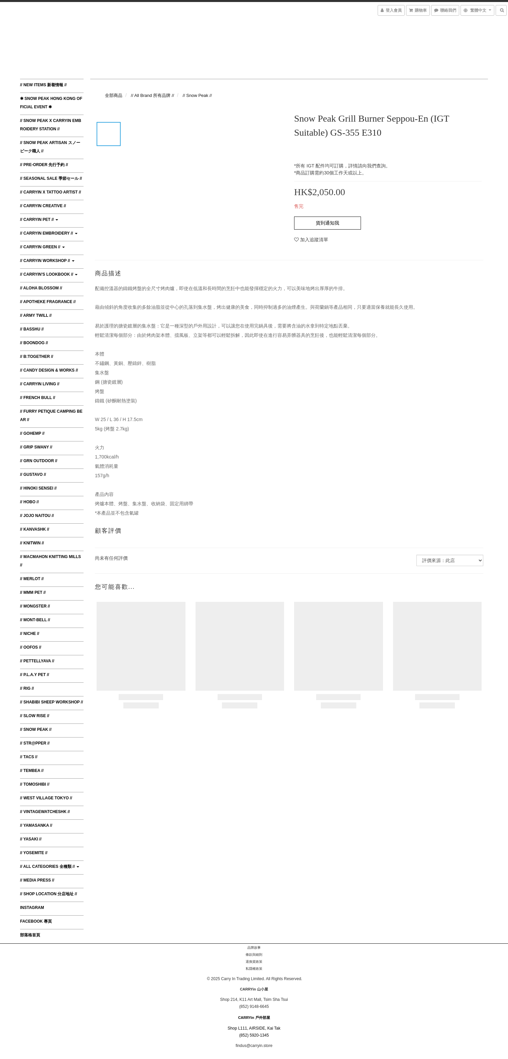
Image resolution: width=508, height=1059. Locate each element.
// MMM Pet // (33, 592)
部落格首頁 (30, 935)
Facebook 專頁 (36, 921)
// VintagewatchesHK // (45, 811)
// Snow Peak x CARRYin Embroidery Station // (50, 124)
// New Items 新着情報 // (43, 85)
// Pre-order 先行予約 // (44, 164)
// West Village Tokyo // (46, 798)
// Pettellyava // (37, 661)
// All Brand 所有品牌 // (152, 95)
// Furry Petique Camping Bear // (51, 415)
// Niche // (29, 633)
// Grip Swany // (36, 447)
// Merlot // (32, 578)
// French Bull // (37, 397)
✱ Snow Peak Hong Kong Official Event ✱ (51, 102)
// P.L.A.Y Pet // (34, 674)
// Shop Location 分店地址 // (48, 894)
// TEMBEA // (31, 770)
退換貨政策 (254, 961)
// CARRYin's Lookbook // (49, 274)
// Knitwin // (32, 543)
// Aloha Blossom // (41, 288)
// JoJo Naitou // (37, 515)
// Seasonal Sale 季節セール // (51, 178)
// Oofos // (30, 647)
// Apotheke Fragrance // (48, 301)
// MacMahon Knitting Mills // (50, 560)
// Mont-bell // (35, 620)
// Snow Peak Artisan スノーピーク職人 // (50, 146)
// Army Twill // (35, 315)
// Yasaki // (30, 839)
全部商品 (113, 95)
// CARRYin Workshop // (47, 260)
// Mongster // (35, 606)
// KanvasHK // (34, 529)
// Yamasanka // (36, 825)
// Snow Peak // (35, 729)
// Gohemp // (32, 433)
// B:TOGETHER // (36, 356)
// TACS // (28, 757)
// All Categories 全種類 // (49, 866)
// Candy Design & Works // (49, 370)
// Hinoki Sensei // (38, 488)
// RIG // (27, 688)
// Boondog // (34, 343)
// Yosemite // (33, 852)
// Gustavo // (33, 474)
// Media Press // (37, 880)
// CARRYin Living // (39, 384)
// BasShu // (32, 329)
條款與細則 (254, 954)
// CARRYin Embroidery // (49, 233)
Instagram (32, 907)
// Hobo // (29, 502)
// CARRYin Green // (42, 247)
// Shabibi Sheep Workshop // (51, 702)
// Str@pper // (34, 743)
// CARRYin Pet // (39, 219)
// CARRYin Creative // (43, 206)
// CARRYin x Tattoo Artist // (50, 192)
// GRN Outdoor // (38, 460)
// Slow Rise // (34, 715)
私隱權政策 (254, 968)
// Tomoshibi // (34, 784)
